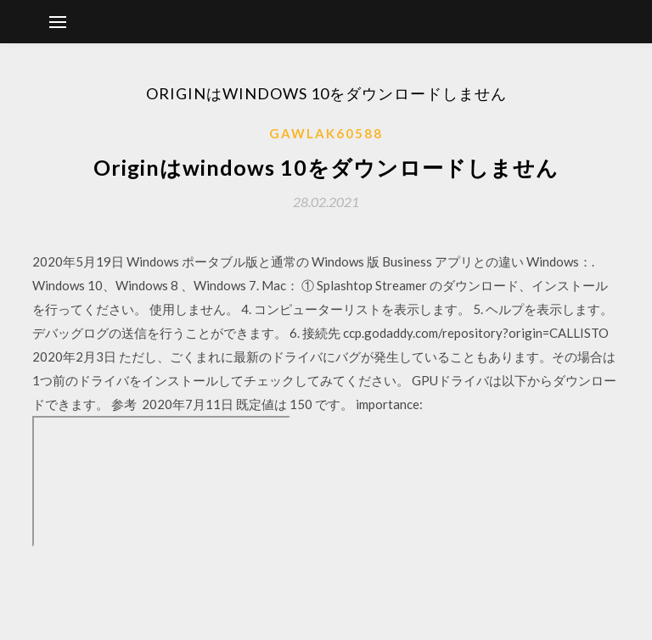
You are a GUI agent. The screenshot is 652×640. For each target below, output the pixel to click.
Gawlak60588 (326, 133)
